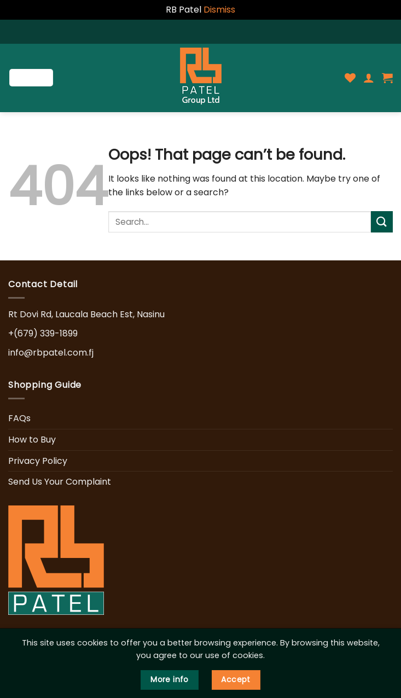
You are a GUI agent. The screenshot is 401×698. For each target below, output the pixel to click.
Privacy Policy (37, 461)
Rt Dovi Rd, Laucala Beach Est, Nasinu (86, 314)
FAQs (19, 418)
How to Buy (32, 439)
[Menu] (31, 78)
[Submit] (382, 221)
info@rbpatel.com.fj (51, 352)
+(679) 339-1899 (43, 333)
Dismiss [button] (219, 9)
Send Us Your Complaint (59, 481)
